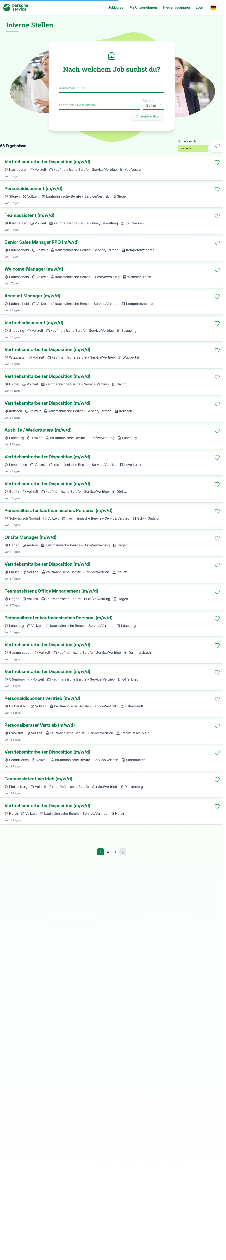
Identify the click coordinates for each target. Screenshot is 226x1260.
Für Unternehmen (143, 7)
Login (200, 7)
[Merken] (217, 162)
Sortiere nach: (187, 141)
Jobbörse (116, 7)
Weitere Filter (147, 116)
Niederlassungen (176, 7)
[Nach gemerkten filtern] (217, 146)
